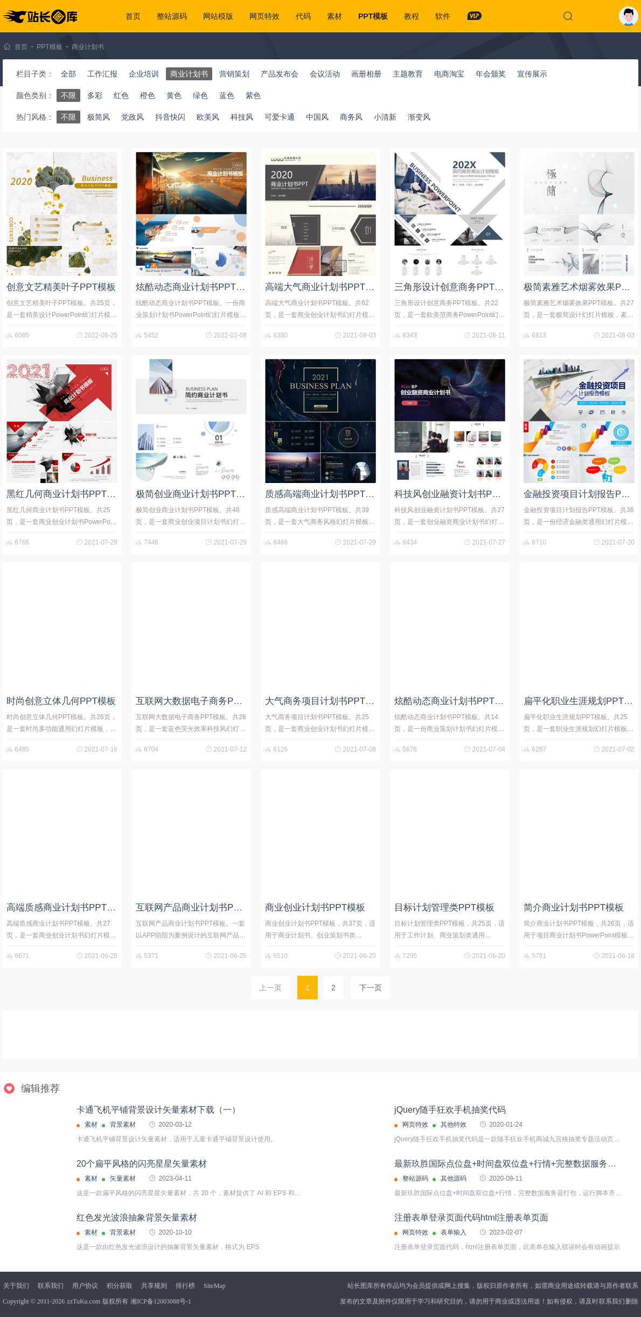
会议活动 (325, 74)
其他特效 (453, 1124)
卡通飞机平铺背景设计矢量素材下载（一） (158, 1109)
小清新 (385, 117)
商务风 (351, 117)
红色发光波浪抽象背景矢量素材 (136, 1217)
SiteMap (215, 1286)
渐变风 (419, 117)
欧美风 (208, 117)
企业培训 (144, 74)
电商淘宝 (449, 74)
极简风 (98, 117)
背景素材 (123, 1124)
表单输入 (453, 1232)
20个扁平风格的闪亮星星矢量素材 (141, 1163)
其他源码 (453, 1178)
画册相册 (366, 74)
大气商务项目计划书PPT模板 (324, 701)
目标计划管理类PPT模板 (444, 907)
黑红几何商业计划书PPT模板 (65, 494)
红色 (121, 95)
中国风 (317, 117)
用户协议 (85, 1286)
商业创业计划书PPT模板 (315, 907)
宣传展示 (532, 74)
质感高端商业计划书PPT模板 (324, 494)
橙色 (147, 95)
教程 (411, 16)
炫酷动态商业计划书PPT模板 (195, 287)
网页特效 (264, 16)
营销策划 (234, 74)
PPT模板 (373, 16)
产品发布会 (279, 74)
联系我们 (51, 1286)
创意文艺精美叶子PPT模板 (61, 287)
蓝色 (226, 95)
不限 (68, 95)
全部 (68, 74)
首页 (133, 16)
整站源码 (172, 16)
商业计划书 (88, 47)
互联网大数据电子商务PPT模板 (199, 701)
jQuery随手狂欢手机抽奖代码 (450, 1109)
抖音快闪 (170, 117)
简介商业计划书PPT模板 (574, 907)
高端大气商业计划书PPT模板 (324, 287)
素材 (334, 16)
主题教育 (408, 74)
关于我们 (16, 1286)
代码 (303, 16)
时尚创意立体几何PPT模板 (61, 701)
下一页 (370, 987)
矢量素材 (123, 1178)
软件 (442, 16)
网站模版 (218, 16)
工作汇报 (102, 74)
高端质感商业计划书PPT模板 (65, 907)
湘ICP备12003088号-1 (160, 1301)
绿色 (200, 95)
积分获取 (120, 1286)
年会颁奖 (491, 74)
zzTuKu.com (83, 1301)
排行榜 (185, 1286)
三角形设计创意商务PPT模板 (453, 287)
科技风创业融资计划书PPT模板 (458, 494)
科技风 (242, 117)
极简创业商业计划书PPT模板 (195, 494)
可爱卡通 (279, 117)
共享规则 (154, 1286)
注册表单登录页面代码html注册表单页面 (471, 1217)
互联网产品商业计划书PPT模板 (199, 907)
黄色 (174, 95)
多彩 (94, 95)
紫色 (253, 95)
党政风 (132, 117)
